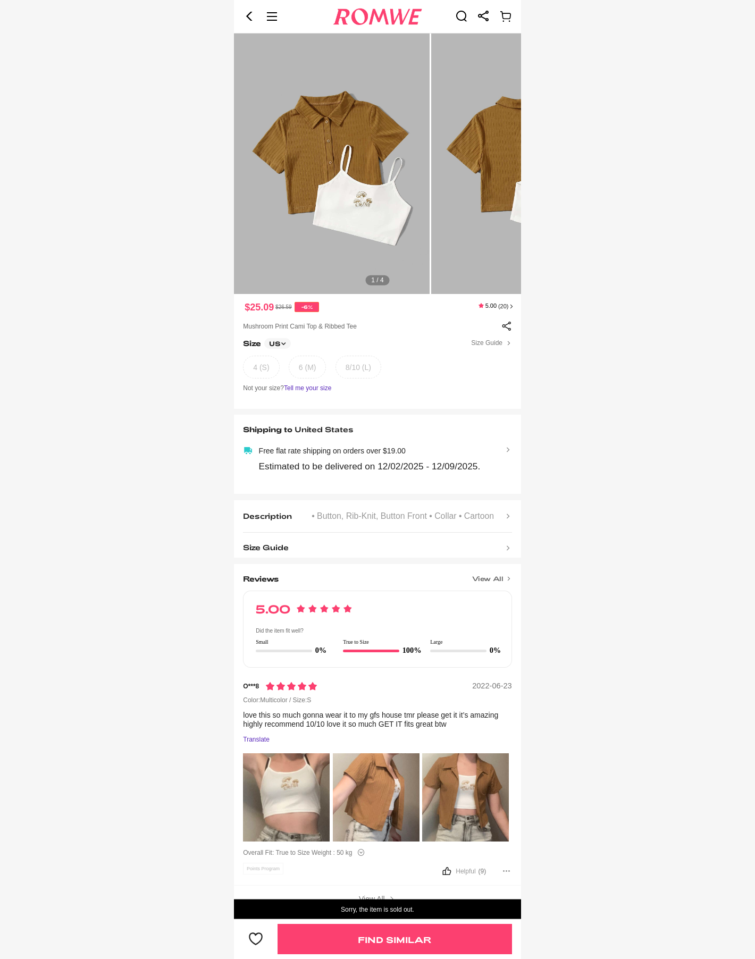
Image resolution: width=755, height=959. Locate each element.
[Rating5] (291, 686)
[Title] (377, 575)
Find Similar (394, 940)
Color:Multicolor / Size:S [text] (277, 700)
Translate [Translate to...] (256, 739)
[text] (377, 163)
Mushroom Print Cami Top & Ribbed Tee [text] (300, 326)
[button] (249, 16)
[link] (461, 16)
